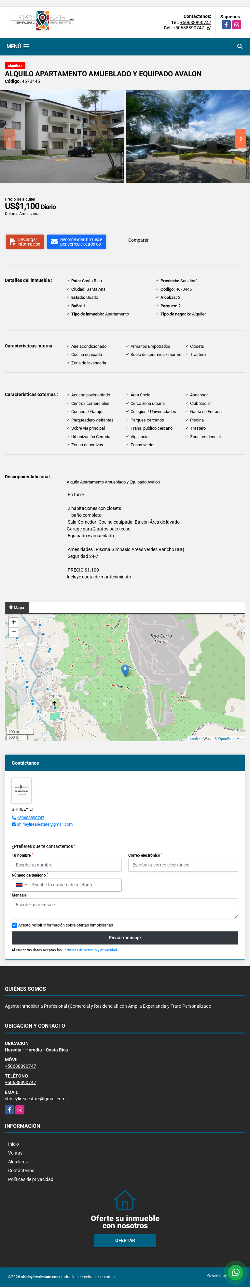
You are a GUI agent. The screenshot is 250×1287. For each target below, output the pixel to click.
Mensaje (20, 894)
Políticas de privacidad (30, 1179)
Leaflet (195, 739)
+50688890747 (195, 22)
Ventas (15, 1153)
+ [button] (14, 623)
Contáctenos (21, 1170)
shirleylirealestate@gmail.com (45, 824)
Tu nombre (22, 855)
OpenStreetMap (230, 739)
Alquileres (18, 1161)
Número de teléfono (30, 875)
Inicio (13, 1144)
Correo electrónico (145, 855)
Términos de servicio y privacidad (90, 950)
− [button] (14, 632)
